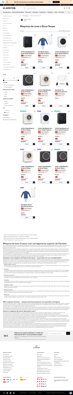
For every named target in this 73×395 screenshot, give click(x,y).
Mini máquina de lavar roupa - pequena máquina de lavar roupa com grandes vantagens (21, 238)
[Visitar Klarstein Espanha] (37, 381)
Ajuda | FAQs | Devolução (66, 4)
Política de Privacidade (57, 380)
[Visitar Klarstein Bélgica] (37, 386)
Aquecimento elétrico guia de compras (44, 363)
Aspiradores (5, 47)
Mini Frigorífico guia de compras (43, 371)
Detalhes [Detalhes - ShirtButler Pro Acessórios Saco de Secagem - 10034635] (60, 105)
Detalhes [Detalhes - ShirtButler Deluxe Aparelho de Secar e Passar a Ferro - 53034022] (26, 217)
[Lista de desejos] (66, 8)
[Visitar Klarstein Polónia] (37, 383)
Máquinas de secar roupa (9, 45)
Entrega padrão (8, 87)
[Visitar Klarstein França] (43, 379)
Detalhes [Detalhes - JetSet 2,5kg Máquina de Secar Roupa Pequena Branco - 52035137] (26, 144)
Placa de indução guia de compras (43, 357)
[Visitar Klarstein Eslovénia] (43, 386)
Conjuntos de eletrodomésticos (9, 67)
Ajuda (55, 356)
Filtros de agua (6, 57)
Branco (6, 110)
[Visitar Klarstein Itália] (45, 379)
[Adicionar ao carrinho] (34, 68)
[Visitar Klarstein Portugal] (41, 386)
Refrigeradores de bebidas (8, 365)
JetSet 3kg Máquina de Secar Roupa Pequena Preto (28, 52)
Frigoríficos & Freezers (7, 16)
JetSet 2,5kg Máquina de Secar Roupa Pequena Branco (44, 90)
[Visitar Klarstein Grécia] (45, 386)
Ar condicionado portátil (7, 356)
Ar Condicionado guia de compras (43, 362)
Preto (6, 112)
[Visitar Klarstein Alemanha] (37, 379)
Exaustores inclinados (7, 361)
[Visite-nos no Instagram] (4, 392)
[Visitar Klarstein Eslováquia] (41, 381)
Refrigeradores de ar (7, 367)
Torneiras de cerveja (7, 37)
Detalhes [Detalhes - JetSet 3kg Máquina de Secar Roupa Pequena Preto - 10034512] (26, 67)
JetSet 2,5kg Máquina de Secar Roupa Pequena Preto (27, 90)
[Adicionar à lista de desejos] (34, 35)
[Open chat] (70, 393)
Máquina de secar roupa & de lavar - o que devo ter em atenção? (16, 236)
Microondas (5, 30)
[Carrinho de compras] (69, 8)
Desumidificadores (6, 357)
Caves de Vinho (6, 18)
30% (5, 94)
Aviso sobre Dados (57, 363)
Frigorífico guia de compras (42, 368)
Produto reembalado (9, 105)
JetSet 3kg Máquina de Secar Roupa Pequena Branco (62, 52)
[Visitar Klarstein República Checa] (43, 381)
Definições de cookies (58, 365)
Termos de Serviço (64, 380)
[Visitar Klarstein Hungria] (45, 381)
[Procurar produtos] (39, 8)
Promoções (69, 12)
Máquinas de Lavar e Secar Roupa (9, 42)
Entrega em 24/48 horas (9, 85)
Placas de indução (6, 370)
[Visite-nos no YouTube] (11, 392)
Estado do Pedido (57, 357)
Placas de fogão (6, 33)
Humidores (5, 20)
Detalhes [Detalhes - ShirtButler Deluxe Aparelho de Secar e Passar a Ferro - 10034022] (43, 67)
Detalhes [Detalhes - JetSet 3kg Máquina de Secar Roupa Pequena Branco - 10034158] (60, 67)
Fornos (4, 25)
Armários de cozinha (7, 62)
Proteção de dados (23, 392)
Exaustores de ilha (6, 359)
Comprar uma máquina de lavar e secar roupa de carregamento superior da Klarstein (20, 234)
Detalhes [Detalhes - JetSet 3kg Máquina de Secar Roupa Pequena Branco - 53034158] (43, 144)
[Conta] (64, 8)
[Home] (21, 15)
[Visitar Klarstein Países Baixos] (39, 386)
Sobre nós (56, 354)
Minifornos (5, 28)
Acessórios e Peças (6, 69)
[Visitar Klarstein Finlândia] (45, 383)
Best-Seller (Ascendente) (64, 31)
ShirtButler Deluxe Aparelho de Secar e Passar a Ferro (44, 52)
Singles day (39, 356)
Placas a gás (5, 372)
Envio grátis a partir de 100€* (21, 4)
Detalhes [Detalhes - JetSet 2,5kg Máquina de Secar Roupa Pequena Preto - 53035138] (60, 182)
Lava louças (5, 59)
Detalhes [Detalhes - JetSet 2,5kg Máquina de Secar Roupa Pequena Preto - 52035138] (43, 182)
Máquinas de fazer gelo (7, 364)
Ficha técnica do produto (24, 63)
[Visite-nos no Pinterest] (14, 392)
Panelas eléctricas (6, 64)
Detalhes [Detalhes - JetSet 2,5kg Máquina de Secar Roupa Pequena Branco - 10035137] (43, 105)
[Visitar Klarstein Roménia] (41, 383)
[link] (28, 42)
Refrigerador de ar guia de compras (44, 369)
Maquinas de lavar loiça (7, 40)
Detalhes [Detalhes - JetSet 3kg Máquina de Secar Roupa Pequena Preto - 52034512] (60, 144)
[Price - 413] (16, 78)
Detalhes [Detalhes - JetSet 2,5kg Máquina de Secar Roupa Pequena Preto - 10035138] (26, 105)
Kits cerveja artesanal (7, 35)
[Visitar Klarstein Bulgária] (43, 383)
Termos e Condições (32, 392)
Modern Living (5, 52)
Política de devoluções (58, 359)
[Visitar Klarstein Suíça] (41, 379)
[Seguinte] (71, 12)
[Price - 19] (6, 78)
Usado (6, 103)
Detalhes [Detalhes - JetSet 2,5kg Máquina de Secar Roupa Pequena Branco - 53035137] (26, 182)
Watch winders (6, 54)
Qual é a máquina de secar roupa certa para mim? (14, 239)
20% (5, 92)
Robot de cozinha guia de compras (43, 373)
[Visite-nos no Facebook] (7, 392)
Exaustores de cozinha (7, 23)
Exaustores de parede (7, 369)
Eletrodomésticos (6, 117)
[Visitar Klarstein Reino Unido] (39, 381)
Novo (6, 101)
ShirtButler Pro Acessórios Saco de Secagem (61, 90)
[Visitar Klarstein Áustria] (39, 379)
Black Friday (39, 354)
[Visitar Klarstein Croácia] (39, 383)
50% (5, 96)
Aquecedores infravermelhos (8, 362)
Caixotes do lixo (6, 50)
